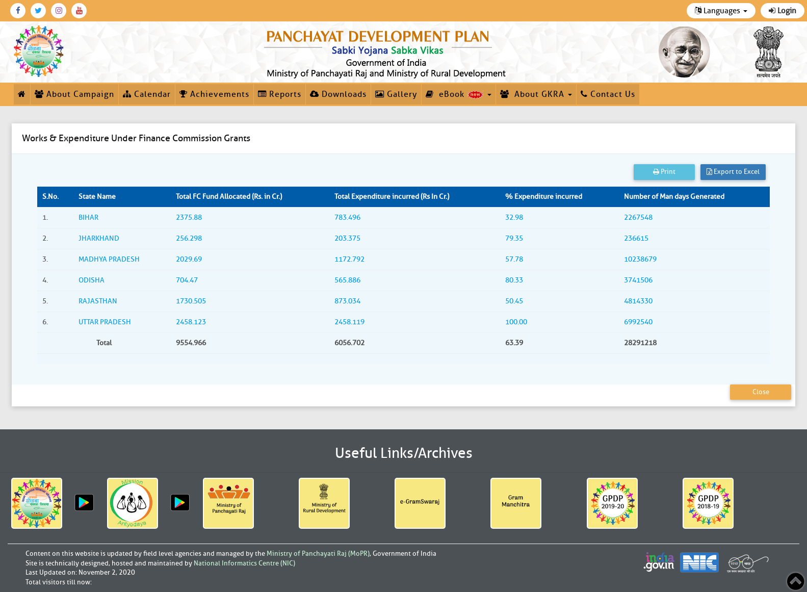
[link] (386, 52)
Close (760, 392)
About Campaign (74, 94)
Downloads (338, 94)
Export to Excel (733, 171)
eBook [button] (458, 94)
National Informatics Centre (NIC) (244, 563)
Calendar (147, 94)
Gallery (396, 94)
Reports (279, 94)
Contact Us (608, 94)
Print (664, 171)
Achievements (214, 94)
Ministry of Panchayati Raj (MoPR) (318, 553)
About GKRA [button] (536, 94)
